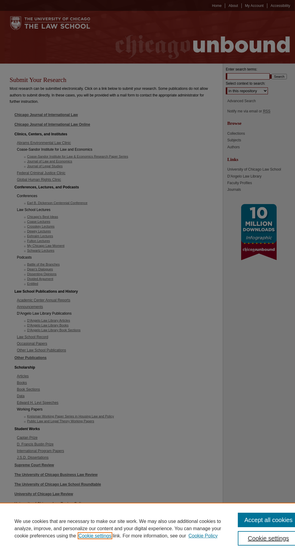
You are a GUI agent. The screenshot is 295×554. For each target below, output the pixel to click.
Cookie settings (95, 535)
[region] (147, 528)
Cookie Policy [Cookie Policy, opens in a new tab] (203, 535)
